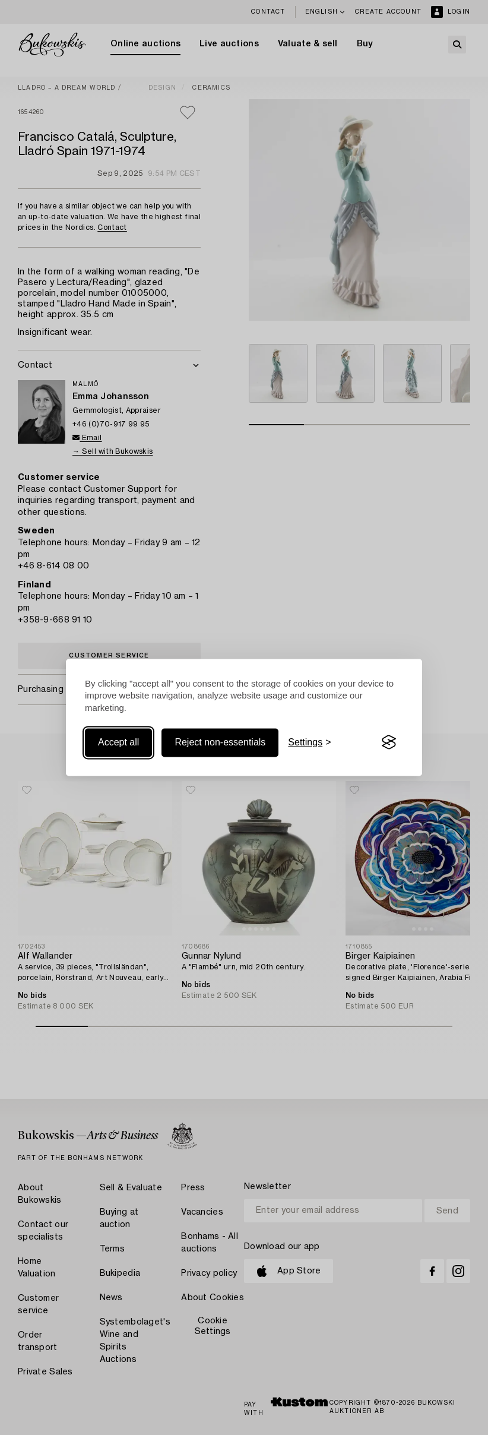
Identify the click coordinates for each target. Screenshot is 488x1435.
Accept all (118, 742)
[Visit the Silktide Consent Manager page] (389, 742)
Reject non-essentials (220, 742)
